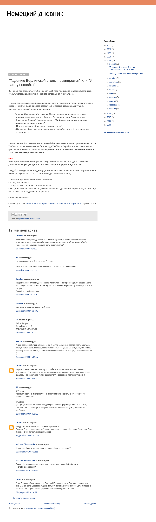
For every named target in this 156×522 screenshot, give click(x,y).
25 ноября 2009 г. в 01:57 (27, 357)
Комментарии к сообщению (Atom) (39, 508)
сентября (113, 82)
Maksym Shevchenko (25, 444)
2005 (109, 125)
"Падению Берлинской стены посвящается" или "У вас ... (122, 68)
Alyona (19, 341)
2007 (109, 117)
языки (32, 218)
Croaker (19, 236)
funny (37, 218)
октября (113, 78)
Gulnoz (19, 366)
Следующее (14, 504)
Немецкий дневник (34, 13)
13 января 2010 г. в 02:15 (27, 452)
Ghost (18, 479)
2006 (109, 121)
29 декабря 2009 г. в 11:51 (27, 435)
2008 (109, 113)
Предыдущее (90, 504)
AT (17, 257)
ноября (112, 64)
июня (112, 89)
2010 (109, 57)
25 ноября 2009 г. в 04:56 (27, 378)
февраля (113, 105)
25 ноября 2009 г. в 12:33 (27, 414)
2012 (109, 49)
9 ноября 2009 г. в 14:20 (26, 249)
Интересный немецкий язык (116, 132)
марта (112, 101)
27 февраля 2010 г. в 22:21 (28, 492)
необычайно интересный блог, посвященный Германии (53, 203)
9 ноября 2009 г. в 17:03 (26, 270)
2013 (109, 45)
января (112, 108)
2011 (109, 53)
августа (113, 86)
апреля (112, 97)
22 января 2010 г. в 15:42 (27, 471)
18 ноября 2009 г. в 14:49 (27, 311)
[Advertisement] (53, 53)
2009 (109, 60)
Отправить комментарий (24, 498)
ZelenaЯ (19, 303)
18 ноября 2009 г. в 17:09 (27, 333)
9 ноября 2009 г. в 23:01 (26, 295)
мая (111, 93)
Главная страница (52, 504)
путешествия (23, 218)
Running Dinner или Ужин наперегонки (126, 73)
